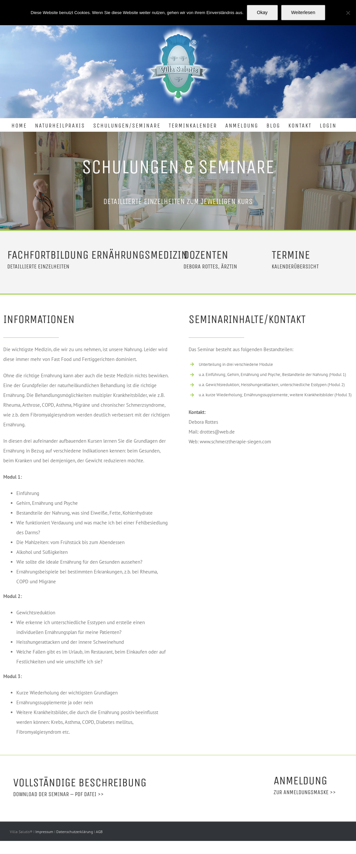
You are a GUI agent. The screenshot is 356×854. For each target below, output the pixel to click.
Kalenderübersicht (295, 266)
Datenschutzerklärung (75, 831)
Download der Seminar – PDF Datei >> (58, 794)
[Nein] (348, 12)
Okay (262, 12)
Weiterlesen (303, 12)
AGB (99, 831)
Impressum (44, 831)
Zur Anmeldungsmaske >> (305, 792)
